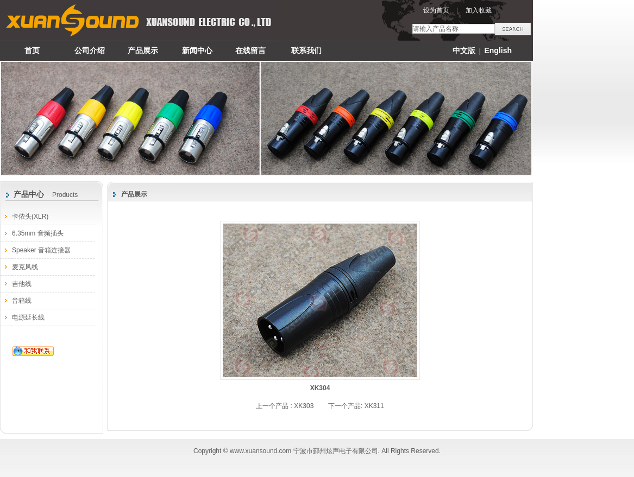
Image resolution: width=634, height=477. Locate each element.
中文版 (464, 50)
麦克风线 (25, 267)
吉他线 (22, 284)
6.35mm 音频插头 (38, 233)
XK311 (374, 406)
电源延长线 (28, 317)
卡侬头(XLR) (30, 216)
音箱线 (22, 300)
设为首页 (436, 10)
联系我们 (306, 50)
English (498, 50)
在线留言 (250, 50)
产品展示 (143, 50)
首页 (32, 50)
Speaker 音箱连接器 (41, 250)
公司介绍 (89, 50)
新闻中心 (197, 50)
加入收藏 (479, 10)
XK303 (303, 406)
